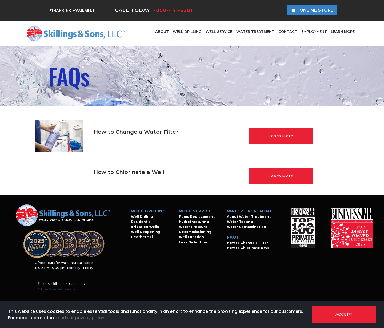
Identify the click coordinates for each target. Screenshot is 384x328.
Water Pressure (193, 227)
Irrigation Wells (145, 227)
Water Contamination (246, 227)
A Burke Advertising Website (56, 289)
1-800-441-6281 (172, 10)
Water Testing (240, 222)
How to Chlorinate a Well (249, 248)
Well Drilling (142, 217)
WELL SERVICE (219, 31)
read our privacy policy (80, 318)
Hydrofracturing (194, 222)
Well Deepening (145, 232)
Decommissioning (195, 232)
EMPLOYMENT (314, 31)
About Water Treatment (249, 217)
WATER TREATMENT (255, 31)
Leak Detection (193, 242)
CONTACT (287, 31)
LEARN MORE (343, 31)
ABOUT (162, 31)
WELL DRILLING (187, 31)
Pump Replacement (197, 217)
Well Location (191, 237)
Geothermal (142, 237)
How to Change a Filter (247, 243)
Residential (141, 222)
